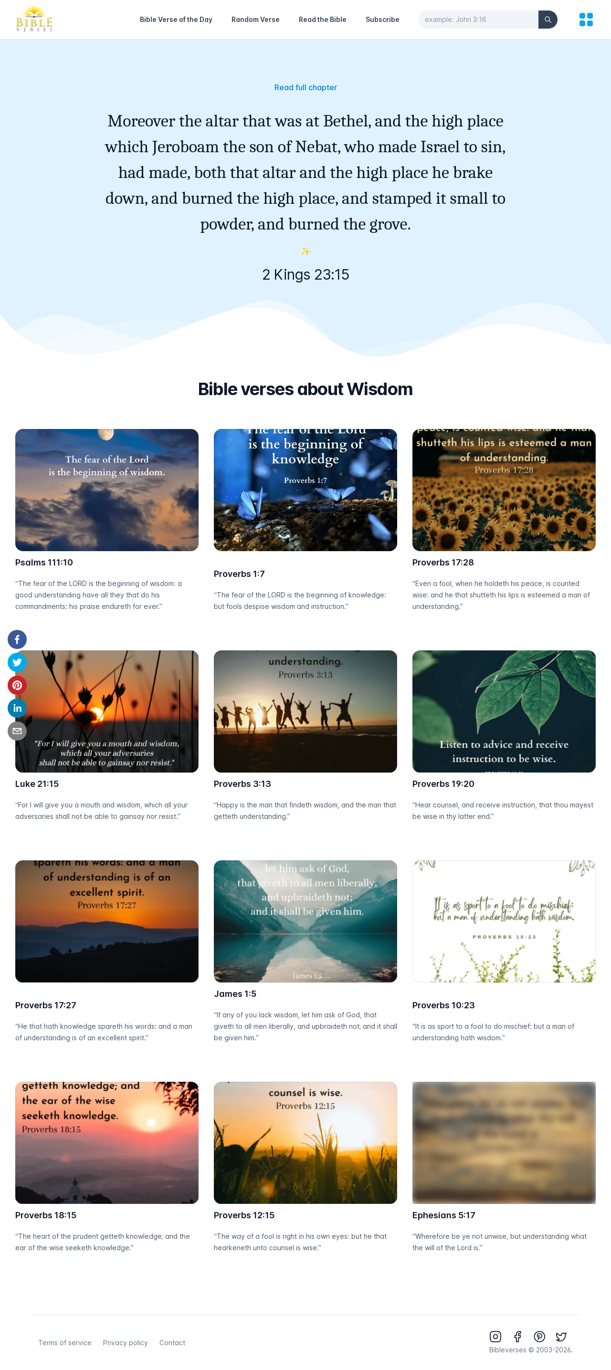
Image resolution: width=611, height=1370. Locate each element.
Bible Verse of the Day (176, 19)
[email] (17, 731)
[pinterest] (17, 685)
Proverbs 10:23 (443, 1005)
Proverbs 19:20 (443, 784)
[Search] (548, 19)
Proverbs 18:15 (45, 1215)
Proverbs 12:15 (244, 1215)
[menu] (586, 19)
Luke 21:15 (37, 784)
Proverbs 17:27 (45, 1005)
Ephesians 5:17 (443, 1215)
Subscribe (383, 19)
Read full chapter (305, 87)
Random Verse (256, 19)
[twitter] (17, 662)
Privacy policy (125, 1343)
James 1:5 (235, 994)
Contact (172, 1343)
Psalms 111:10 (44, 562)
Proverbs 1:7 (239, 574)
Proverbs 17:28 (443, 562)
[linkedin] (17, 708)
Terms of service (65, 1343)
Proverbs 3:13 (242, 784)
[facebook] (17, 639)
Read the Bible (323, 19)
